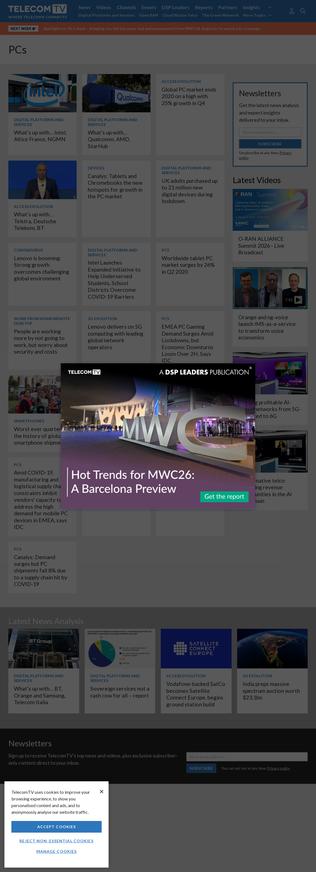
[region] (56, 824)
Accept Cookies (56, 826)
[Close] (102, 791)
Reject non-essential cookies (56, 840)
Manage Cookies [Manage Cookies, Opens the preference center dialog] (56, 851)
